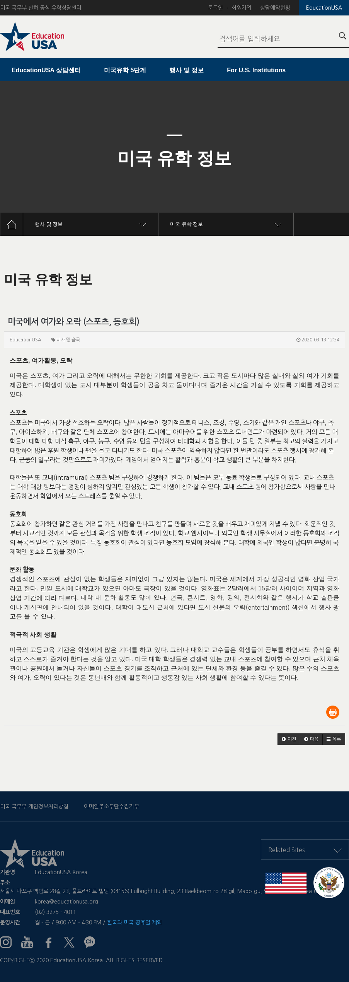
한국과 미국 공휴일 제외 (134, 922)
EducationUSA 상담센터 (46, 70)
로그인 (215, 7)
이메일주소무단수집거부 (111, 806)
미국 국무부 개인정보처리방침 (34, 806)
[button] (288, 739)
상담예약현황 (275, 7)
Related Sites (305, 850)
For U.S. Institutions (256, 70)
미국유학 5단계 (125, 70)
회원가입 (242, 7)
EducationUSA (324, 7)
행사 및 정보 (186, 70)
